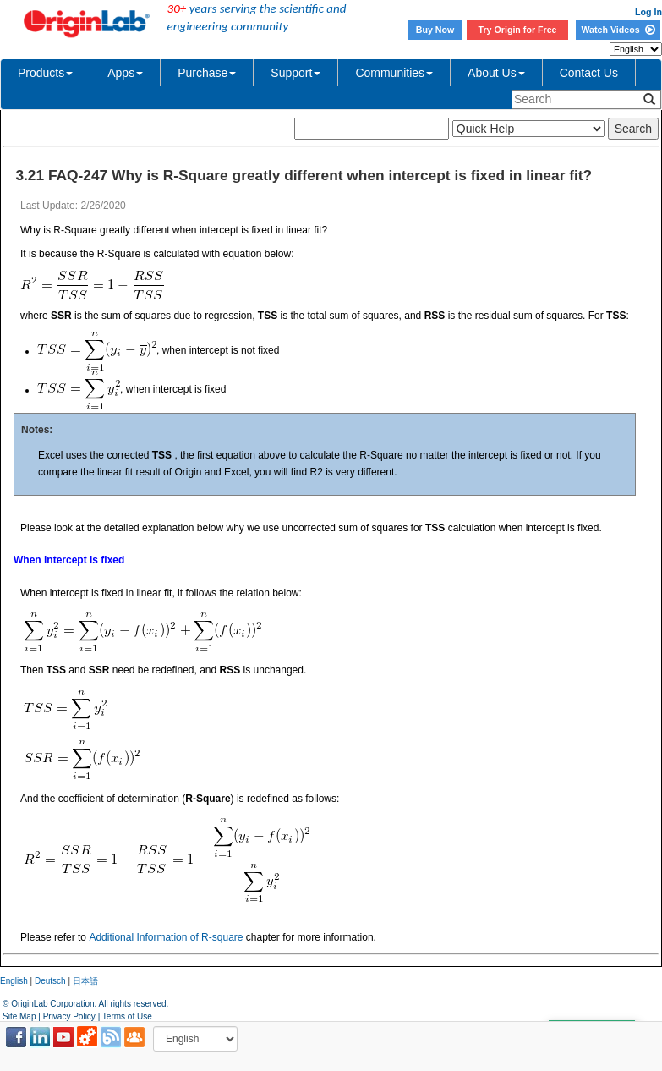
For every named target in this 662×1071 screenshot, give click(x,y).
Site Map (19, 1016)
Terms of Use (127, 1016)
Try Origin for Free (518, 30)
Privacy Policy (69, 1016)
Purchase (207, 73)
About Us (496, 73)
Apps (125, 73)
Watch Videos (617, 30)
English (14, 981)
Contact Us (589, 73)
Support (295, 73)
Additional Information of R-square (166, 937)
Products (45, 73)
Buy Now (435, 30)
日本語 (85, 981)
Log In (648, 12)
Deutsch (50, 981)
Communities (394, 73)
